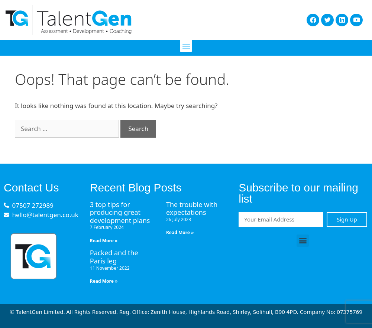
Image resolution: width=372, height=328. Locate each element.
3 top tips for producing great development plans (120, 212)
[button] (186, 46)
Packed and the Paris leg (114, 256)
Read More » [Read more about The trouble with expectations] (180, 232)
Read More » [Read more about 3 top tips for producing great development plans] (104, 240)
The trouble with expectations (192, 208)
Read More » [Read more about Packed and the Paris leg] (104, 281)
